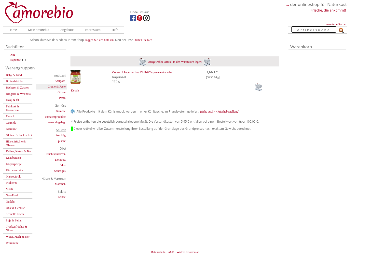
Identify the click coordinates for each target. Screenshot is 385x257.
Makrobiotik (13, 176)
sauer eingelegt (57, 122)
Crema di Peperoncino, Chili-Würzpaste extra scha (142, 72)
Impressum (92, 30)
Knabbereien (13, 157)
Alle (12, 55)
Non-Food (12, 195)
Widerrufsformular (188, 252)
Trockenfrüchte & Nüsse (16, 228)
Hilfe (115, 30)
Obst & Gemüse (15, 208)
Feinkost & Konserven (12, 108)
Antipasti (60, 81)
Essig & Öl (12, 100)
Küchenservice (14, 170)
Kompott (60, 159)
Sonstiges (60, 171)
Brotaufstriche (14, 81)
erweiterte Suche (335, 24)
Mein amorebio (38, 30)
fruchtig (61, 135)
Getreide (11, 122)
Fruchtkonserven (56, 154)
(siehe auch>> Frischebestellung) (219, 111)
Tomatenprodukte (55, 116)
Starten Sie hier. (143, 40)
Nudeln (10, 201)
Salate (62, 197)
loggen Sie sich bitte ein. (99, 40)
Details (75, 90)
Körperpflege (14, 164)
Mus (63, 165)
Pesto (62, 98)
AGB (171, 252)
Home (13, 30)
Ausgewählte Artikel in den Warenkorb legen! (175, 62)
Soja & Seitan (14, 220)
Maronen (60, 184)
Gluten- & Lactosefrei (19, 135)
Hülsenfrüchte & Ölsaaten (16, 143)
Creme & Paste (57, 86)
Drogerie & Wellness (18, 94)
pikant (62, 141)
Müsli (9, 189)
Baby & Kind (14, 75)
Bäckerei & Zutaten (17, 87)
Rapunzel (15, 60)
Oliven (61, 92)
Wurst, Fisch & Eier (17, 236)
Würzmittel (12, 243)
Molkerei (11, 182)
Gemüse (61, 111)
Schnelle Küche (15, 214)
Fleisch (10, 116)
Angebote (67, 30)
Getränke (11, 129)
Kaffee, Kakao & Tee (18, 151)
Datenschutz (158, 252)
